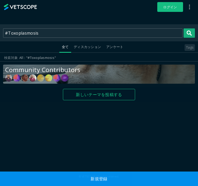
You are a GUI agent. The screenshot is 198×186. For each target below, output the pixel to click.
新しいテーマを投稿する (99, 94)
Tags (189, 47)
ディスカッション (87, 46)
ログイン (170, 7)
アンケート (114, 46)
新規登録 (98, 179)
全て (65, 46)
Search (189, 33)
